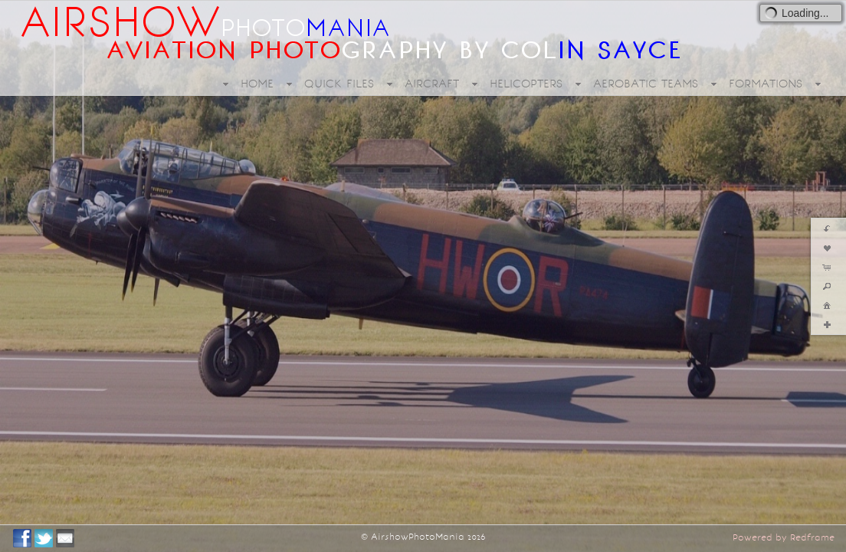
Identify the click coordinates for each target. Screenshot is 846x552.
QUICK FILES (339, 83)
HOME (257, 83)
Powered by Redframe (784, 537)
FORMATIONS (765, 83)
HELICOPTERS (526, 83)
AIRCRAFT (432, 83)
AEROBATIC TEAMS (645, 83)
